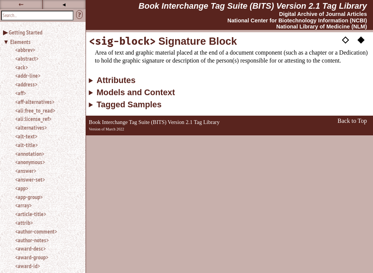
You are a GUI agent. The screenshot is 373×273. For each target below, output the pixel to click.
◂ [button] (64, 4)
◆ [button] (360, 39)
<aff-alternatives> (35, 101)
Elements (20, 42)
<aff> (20, 93)
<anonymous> (30, 162)
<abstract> (27, 58)
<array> (23, 205)
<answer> (25, 170)
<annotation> (29, 153)
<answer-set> (30, 179)
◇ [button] (345, 39)
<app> (21, 188)
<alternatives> (31, 127)
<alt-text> (26, 136)
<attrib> (24, 222)
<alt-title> (26, 145)
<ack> (21, 67)
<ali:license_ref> (33, 118)
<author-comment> (36, 231)
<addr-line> (28, 75)
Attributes (116, 80)
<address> (26, 84)
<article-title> (30, 214)
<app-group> (29, 197)
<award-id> (27, 266)
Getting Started (25, 32)
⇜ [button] (21, 4)
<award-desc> (30, 248)
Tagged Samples (129, 104)
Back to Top (352, 121)
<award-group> (31, 257)
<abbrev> (25, 49)
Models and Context (136, 92)
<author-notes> (32, 240)
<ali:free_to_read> (35, 110)
